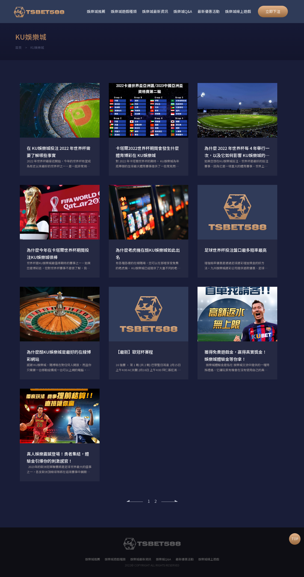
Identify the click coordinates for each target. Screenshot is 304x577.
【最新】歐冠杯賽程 (134, 352)
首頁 (18, 47)
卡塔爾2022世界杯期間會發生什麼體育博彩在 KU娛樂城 (147, 151)
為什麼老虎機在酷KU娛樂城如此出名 (148, 253)
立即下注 (273, 11)
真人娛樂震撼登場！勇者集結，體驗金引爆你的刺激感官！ (58, 457)
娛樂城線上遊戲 (238, 11)
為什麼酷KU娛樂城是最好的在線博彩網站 (59, 355)
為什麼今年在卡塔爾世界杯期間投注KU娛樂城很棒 (58, 253)
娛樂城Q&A (183, 11)
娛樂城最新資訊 (155, 11)
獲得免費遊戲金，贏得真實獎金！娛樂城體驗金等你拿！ (235, 355)
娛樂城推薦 (96, 11)
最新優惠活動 (209, 11)
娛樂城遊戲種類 (124, 11)
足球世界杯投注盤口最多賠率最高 (235, 250)
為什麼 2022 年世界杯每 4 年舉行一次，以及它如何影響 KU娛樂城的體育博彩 (236, 152)
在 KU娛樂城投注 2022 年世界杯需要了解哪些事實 (58, 151)
